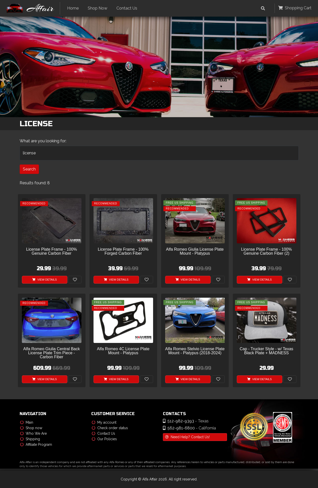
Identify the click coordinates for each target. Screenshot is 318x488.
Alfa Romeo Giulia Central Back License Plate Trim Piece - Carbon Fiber (51, 353)
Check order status (110, 428)
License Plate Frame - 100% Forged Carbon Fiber (123, 251)
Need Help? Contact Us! (187, 437)
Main (26, 422)
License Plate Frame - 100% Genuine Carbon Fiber (51, 251)
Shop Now (97, 8)
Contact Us (126, 8)
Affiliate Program (36, 444)
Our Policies (104, 439)
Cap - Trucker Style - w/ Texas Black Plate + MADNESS (266, 351)
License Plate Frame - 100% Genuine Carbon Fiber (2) (266, 251)
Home (73, 8)
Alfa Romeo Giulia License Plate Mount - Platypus (194, 251)
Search (29, 169)
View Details (44, 279)
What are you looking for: (43, 141)
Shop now (31, 428)
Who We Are (33, 433)
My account (104, 422)
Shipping (30, 439)
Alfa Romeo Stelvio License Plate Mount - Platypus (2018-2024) (195, 351)
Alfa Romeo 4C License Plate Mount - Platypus (123, 351)
